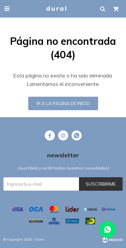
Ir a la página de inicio (63, 103)
